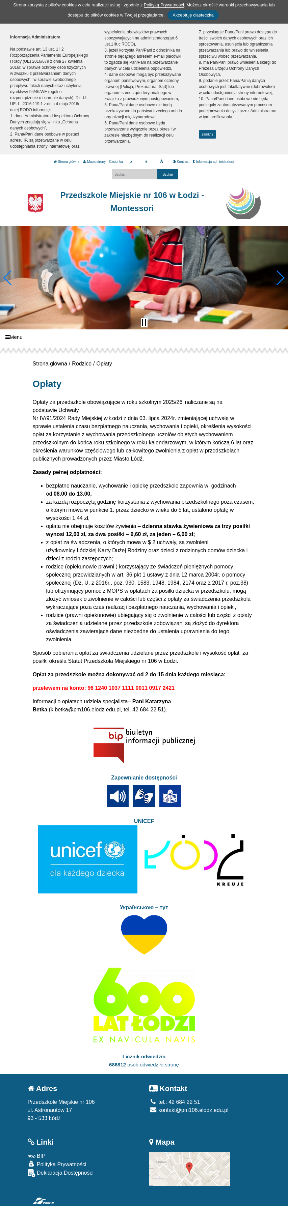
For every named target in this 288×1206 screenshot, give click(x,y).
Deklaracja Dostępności (61, 1173)
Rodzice (81, 363)
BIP (37, 1156)
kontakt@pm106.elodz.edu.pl (189, 1110)
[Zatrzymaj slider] (144, 322)
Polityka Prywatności (57, 1164)
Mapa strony (94, 162)
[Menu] (144, 337)
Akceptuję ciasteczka (193, 15)
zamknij (207, 134)
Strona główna (66, 162)
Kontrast (181, 162)
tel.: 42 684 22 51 (174, 1102)
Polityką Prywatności (164, 4)
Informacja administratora (213, 162)
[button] (7, 277)
